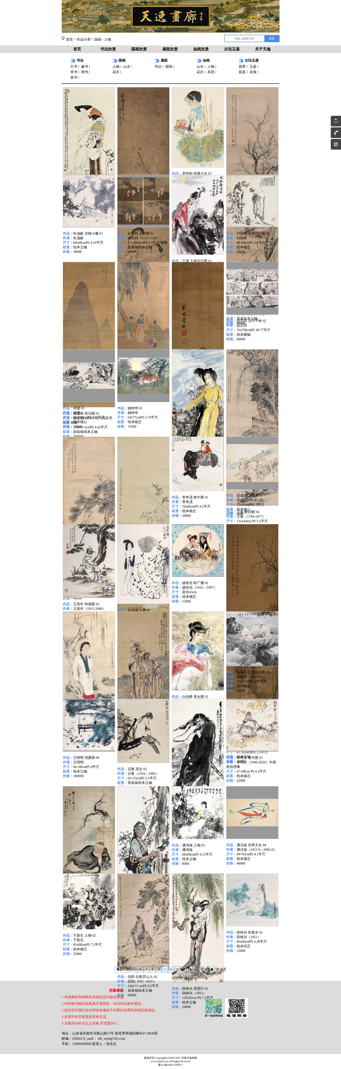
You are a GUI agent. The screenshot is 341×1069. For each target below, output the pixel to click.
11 (171, 969)
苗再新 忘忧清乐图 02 (253, 672)
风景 (210, 72)
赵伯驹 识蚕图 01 (141, 233)
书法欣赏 (108, 49)
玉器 (252, 66)
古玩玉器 (232, 49)
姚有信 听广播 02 (195, 583)
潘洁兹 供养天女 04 (251, 845)
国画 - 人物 (102, 39)
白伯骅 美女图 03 (195, 697)
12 (177, 969)
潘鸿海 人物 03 (193, 845)
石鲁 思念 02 (137, 769)
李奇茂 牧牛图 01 (195, 497)
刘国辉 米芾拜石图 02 (253, 233)
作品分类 (84, 39)
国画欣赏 (139, 49)
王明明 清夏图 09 (86, 757)
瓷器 (242, 72)
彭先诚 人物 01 (139, 610)
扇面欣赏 (170, 49)
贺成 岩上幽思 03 (250, 495)
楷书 (84, 72)
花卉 (115, 72)
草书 (73, 72)
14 (189, 969)
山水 (126, 66)
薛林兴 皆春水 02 (250, 932)
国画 (168, 66)
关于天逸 (263, 49)
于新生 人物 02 (84, 935)
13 (183, 969)
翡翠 (242, 66)
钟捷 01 (79, 408)
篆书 (84, 66)
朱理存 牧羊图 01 (250, 757)
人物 (115, 66)
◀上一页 (123, 969)
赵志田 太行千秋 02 (251, 321)
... (134, 969)
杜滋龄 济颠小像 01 (88, 233)
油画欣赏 (201, 49)
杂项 (252, 72)
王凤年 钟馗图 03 (86, 604)
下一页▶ (207, 969)
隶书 (73, 77)
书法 (157, 66)
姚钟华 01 (135, 408)
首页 (69, 39)
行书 (73, 66)
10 (165, 969)
